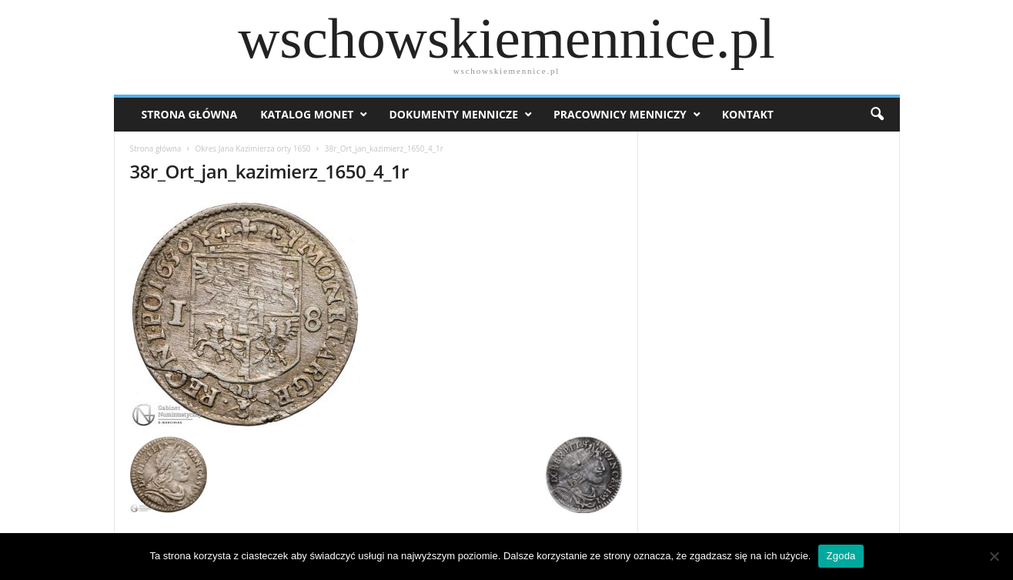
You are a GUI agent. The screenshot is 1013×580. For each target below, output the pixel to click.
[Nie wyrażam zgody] (993, 556)
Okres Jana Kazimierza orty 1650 (253, 148)
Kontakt (748, 114)
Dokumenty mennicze (453, 114)
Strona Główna (190, 114)
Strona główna (156, 148)
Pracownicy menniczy (620, 114)
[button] (877, 115)
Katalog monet (306, 114)
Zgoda (840, 556)
